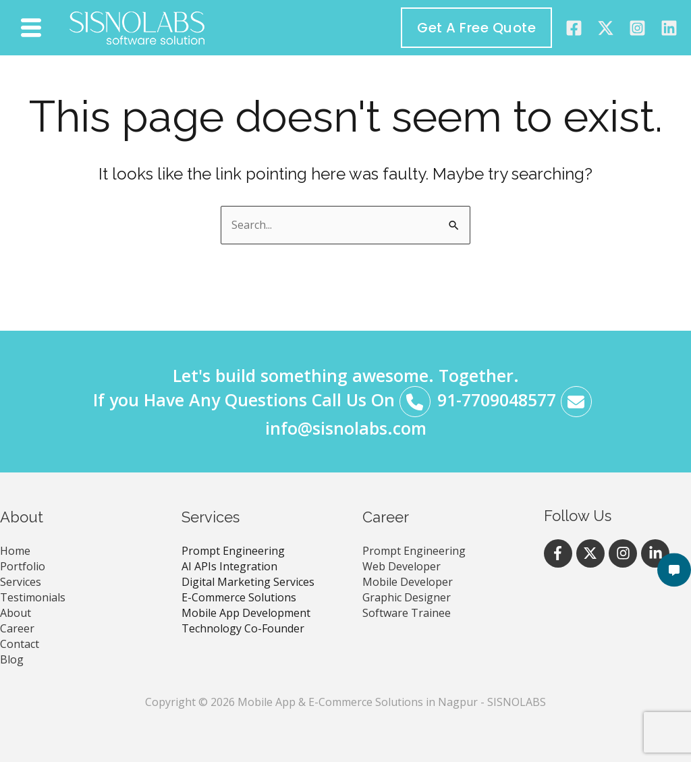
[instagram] (637, 28)
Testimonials (32, 597)
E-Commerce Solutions (239, 597)
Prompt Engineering (233, 550)
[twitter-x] (592, 553)
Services (20, 581)
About (15, 612)
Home (15, 550)
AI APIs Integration (229, 566)
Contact (19, 643)
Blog (12, 659)
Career (17, 628)
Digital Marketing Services (248, 581)
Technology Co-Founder (243, 628)
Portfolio (22, 566)
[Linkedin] (669, 28)
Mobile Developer (407, 581)
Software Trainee (406, 612)
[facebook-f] (560, 553)
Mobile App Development (246, 612)
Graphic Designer (406, 597)
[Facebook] (573, 28)
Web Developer (401, 566)
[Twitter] (605, 28)
